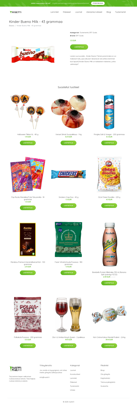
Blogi (108, 13)
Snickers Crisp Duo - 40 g (68, 199)
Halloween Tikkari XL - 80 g (27, 136)
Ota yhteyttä (105, 376)
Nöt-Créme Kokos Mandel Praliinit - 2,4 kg (109, 339)
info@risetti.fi (44, 379)
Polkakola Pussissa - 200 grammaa (28, 339)
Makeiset (67, 13)
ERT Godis (93, 34)
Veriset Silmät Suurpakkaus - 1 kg (69, 136)
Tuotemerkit (120, 13)
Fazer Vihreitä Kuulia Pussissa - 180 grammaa (68, 265)
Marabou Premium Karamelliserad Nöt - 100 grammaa (28, 265)
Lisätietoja (79, 48)
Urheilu (72, 392)
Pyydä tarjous (98, 3)
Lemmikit (55, 13)
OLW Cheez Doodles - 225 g (109, 199)
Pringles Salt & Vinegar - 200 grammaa (109, 136)
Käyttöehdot (105, 380)
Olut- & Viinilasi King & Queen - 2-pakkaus (68, 339)
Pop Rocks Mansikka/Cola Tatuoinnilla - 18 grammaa (27, 200)
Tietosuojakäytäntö (108, 384)
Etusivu (11, 27)
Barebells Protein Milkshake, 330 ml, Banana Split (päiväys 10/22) (109, 275)
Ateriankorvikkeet (94, 13)
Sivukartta (104, 388)
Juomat (78, 13)
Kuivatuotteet (75, 376)
